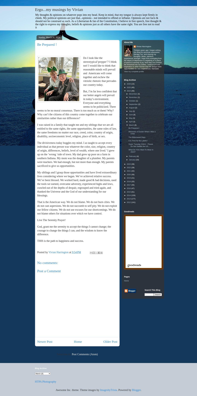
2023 (129, 164)
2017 (129, 185)
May (131, 118)
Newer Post (44, 341)
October (132, 101)
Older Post (110, 341)
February (133, 156)
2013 (129, 199)
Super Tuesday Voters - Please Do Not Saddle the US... (140, 145)
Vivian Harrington (143, 46)
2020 (129, 174)
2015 (129, 192)
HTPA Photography (45, 381)
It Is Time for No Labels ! (138, 141)
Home (78, 341)
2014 (129, 195)
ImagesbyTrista (108, 389)
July (131, 111)
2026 (129, 84)
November (133, 97)
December (133, 94)
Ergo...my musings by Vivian (59, 9)
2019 (129, 178)
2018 (129, 181)
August (132, 108)
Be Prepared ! (133, 128)
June (131, 115)
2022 (129, 168)
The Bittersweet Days (136, 137)
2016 (129, 188)
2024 (129, 91)
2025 (129, 87)
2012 (129, 202)
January (132, 160)
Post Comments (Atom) (85, 354)
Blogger (136, 389)
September (133, 104)
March (131, 125)
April (131, 122)
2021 (129, 171)
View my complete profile (134, 72)
